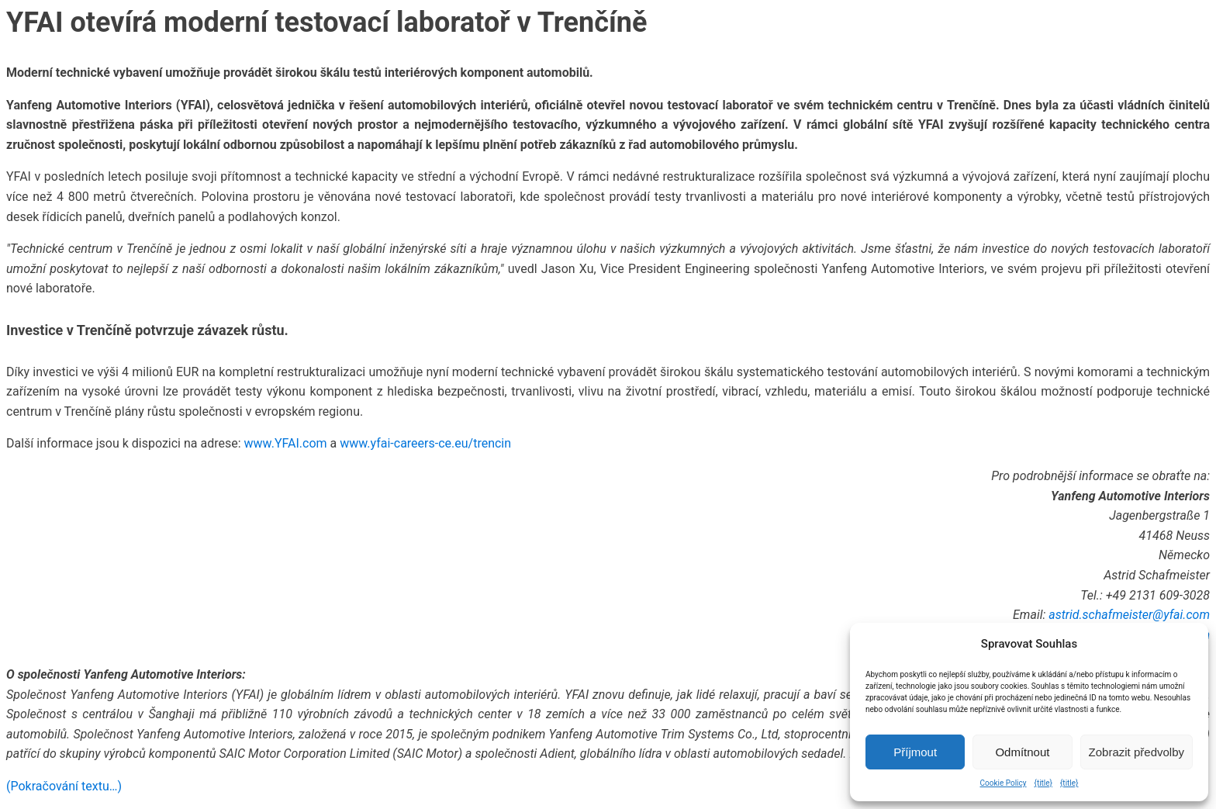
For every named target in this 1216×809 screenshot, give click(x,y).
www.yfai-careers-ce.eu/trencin (425, 443)
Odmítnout (1022, 752)
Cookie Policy (1003, 783)
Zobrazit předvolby (1136, 752)
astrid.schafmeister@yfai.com (1129, 614)
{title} (1043, 783)
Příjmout (915, 752)
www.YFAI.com (285, 443)
